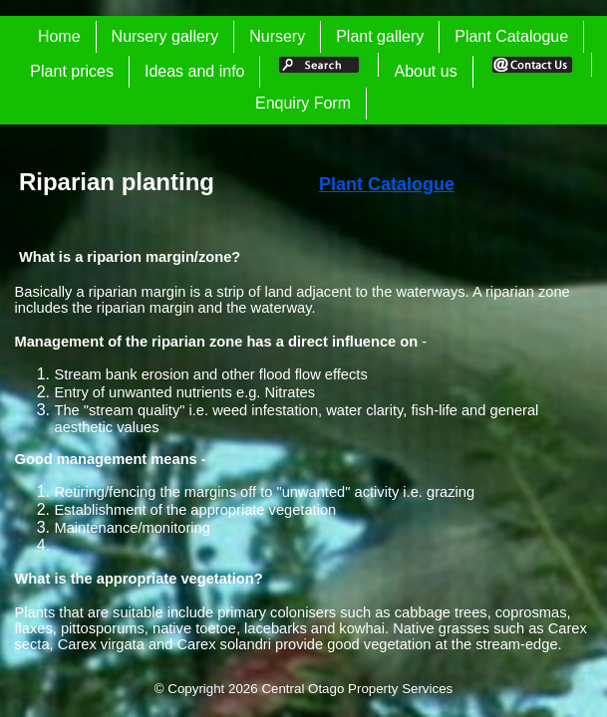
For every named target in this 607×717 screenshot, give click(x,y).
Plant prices (72, 71)
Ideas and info (195, 71)
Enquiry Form (303, 103)
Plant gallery (380, 36)
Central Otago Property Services (357, 688)
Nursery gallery (165, 36)
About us (425, 71)
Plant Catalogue (511, 36)
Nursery (277, 36)
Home (59, 36)
